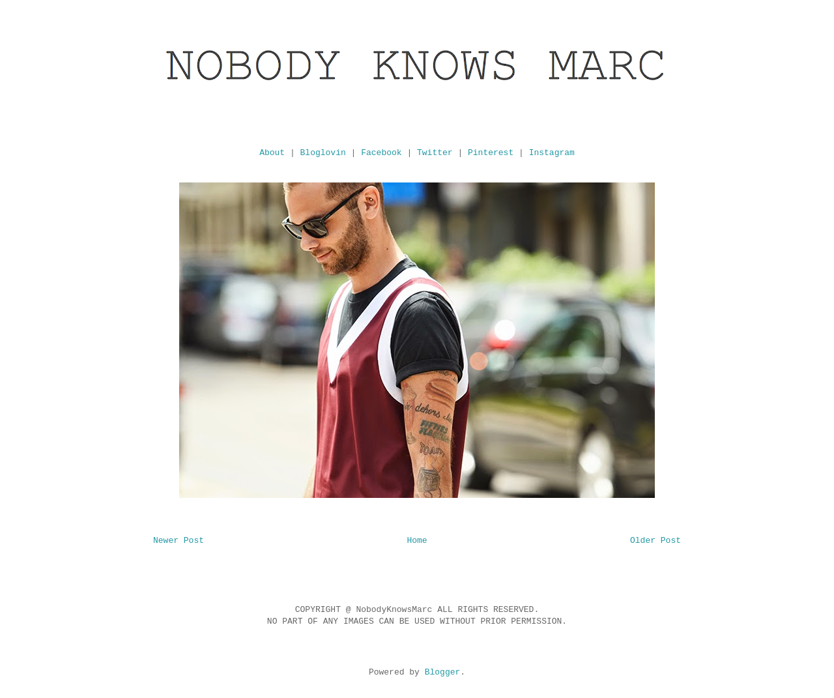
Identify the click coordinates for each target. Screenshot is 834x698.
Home (417, 540)
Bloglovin (323, 153)
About (272, 153)
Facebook (381, 153)
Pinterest (490, 153)
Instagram (552, 153)
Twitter (435, 153)
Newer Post (178, 540)
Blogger (443, 672)
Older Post (655, 540)
